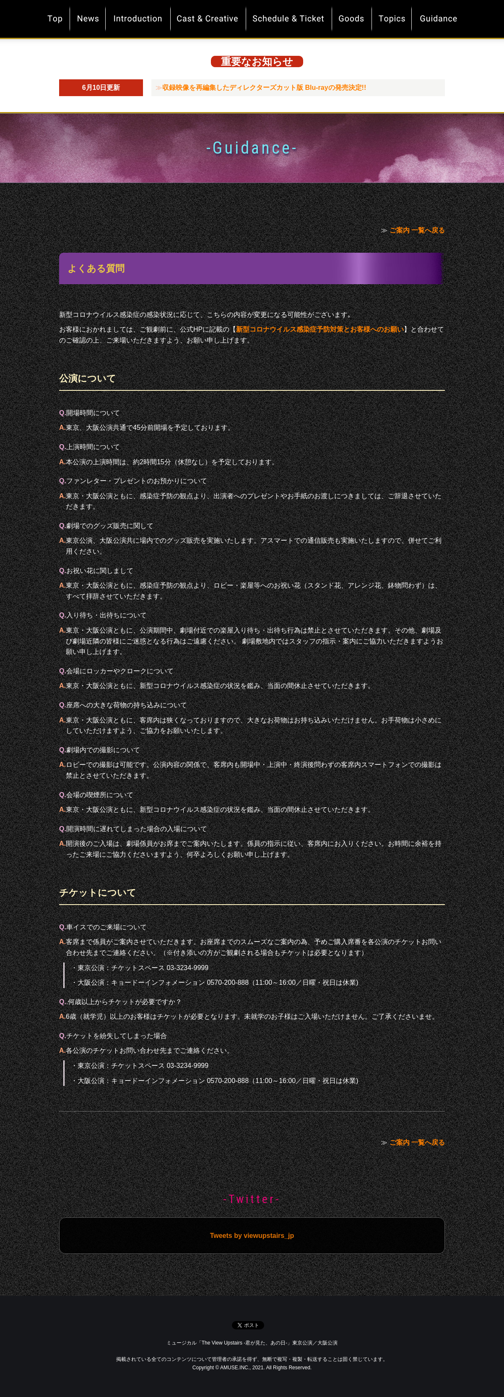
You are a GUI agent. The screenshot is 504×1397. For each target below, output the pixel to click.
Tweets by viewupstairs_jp (252, 1235)
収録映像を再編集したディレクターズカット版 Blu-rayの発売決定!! (264, 87)
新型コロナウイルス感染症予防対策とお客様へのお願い (320, 329)
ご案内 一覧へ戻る (417, 230)
